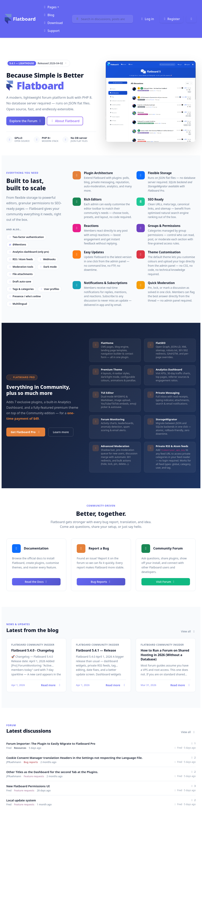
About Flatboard (64, 121)
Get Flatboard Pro (26, 432)
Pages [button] (50, 7)
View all (188, 631)
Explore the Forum (25, 121)
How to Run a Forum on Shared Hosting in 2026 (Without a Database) (165, 654)
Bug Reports (101, 582)
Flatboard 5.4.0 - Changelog (32, 650)
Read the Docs (36, 582)
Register (171, 19)
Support (51, 31)
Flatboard (20, 19)
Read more (36, 685)
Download (53, 23)
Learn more (61, 432)
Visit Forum (165, 582)
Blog (48, 15)
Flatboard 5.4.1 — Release (96, 650)
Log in (147, 19)
